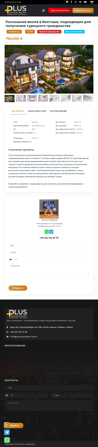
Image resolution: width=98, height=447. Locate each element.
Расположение (58, 111)
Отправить (18, 288)
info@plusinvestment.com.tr (22, 337)
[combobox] (13, 259)
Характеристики (37, 111)
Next (95, 69)
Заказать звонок (83, 10)
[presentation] (27, 280)
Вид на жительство (60, 10)
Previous (2, 69)
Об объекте (18, 111)
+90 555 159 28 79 (49, 238)
